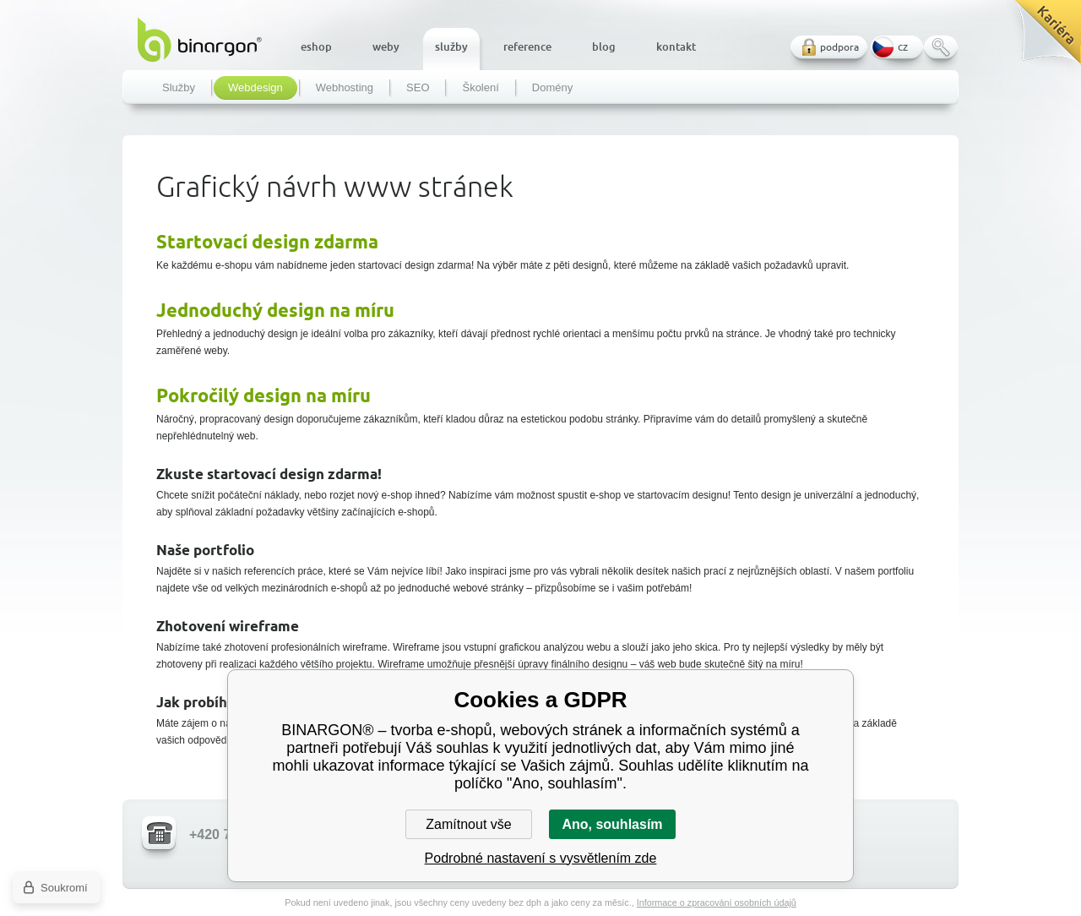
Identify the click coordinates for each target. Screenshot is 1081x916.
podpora (839, 47)
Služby (178, 88)
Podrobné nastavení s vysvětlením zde (541, 858)
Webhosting (344, 88)
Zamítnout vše (468, 824)
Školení (480, 88)
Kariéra (1041, 38)
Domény (552, 88)
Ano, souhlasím (612, 824)
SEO (417, 88)
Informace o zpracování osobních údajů (716, 902)
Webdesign (255, 88)
